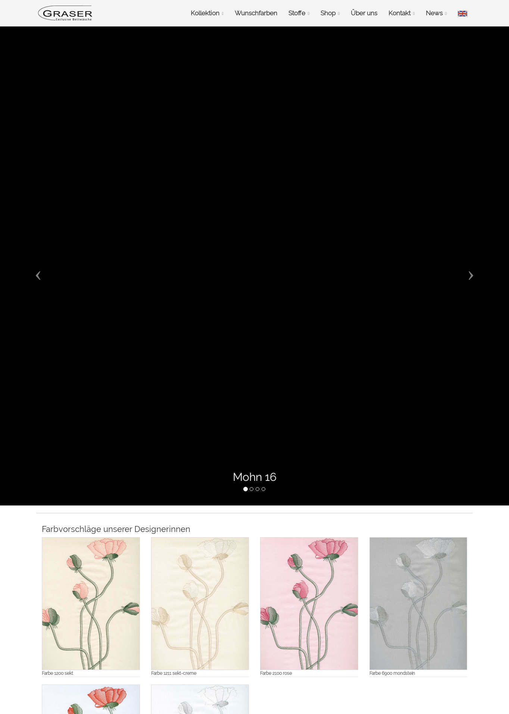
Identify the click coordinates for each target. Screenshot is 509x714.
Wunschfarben (256, 13)
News (436, 13)
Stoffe (298, 13)
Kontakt (401, 13)
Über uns (364, 13)
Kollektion (207, 13)
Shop (330, 13)
